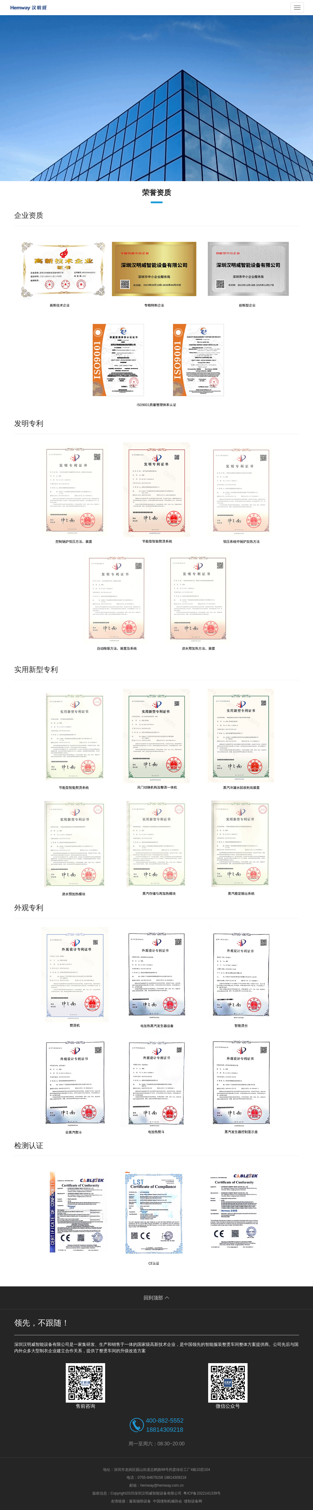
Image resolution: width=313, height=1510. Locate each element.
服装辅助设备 (140, 1501)
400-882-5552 (165, 1420)
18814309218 (164, 1429)
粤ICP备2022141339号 (202, 1493)
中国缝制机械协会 (167, 1501)
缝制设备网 (193, 1501)
